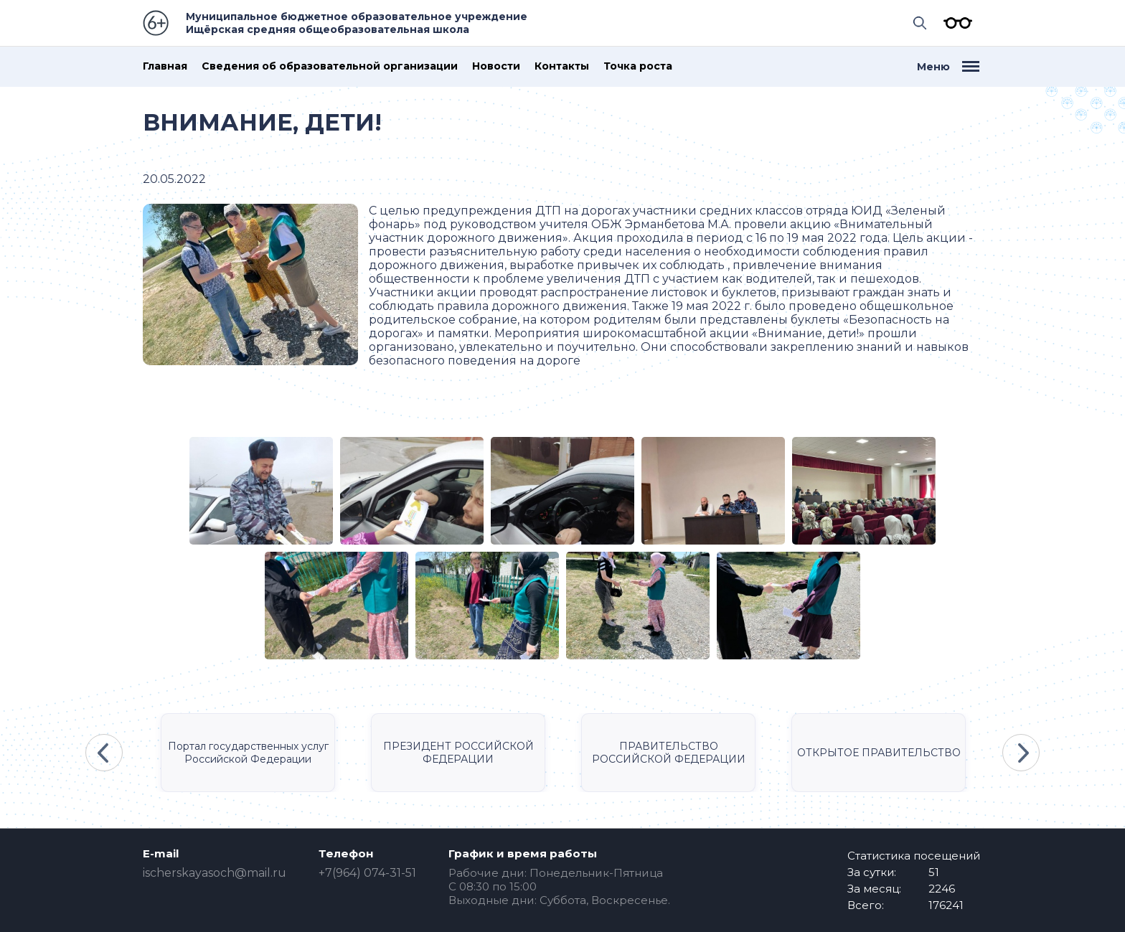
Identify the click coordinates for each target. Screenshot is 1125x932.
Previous (104, 752)
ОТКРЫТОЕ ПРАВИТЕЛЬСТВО (879, 752)
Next (1021, 752)
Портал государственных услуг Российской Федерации (248, 753)
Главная (165, 66)
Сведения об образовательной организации (330, 66)
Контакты (562, 66)
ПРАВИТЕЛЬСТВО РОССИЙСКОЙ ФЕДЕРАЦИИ (668, 753)
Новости (496, 66)
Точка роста (637, 66)
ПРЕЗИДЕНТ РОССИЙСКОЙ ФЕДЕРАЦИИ (458, 753)
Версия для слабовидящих (954, 23)
